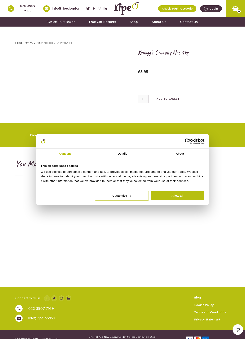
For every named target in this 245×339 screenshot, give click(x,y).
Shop (134, 24)
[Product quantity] (143, 101)
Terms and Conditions (210, 319)
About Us (159, 24)
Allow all (177, 196)
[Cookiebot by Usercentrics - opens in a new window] (187, 141)
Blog (197, 304)
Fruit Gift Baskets (102, 24)
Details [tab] (122, 153)
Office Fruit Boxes (61, 24)
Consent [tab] (65, 153)
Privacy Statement (207, 326)
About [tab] (180, 153)
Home (18, 45)
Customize (122, 196)
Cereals (38, 45)
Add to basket (168, 101)
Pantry (28, 45)
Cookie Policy (204, 312)
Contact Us (189, 24)
